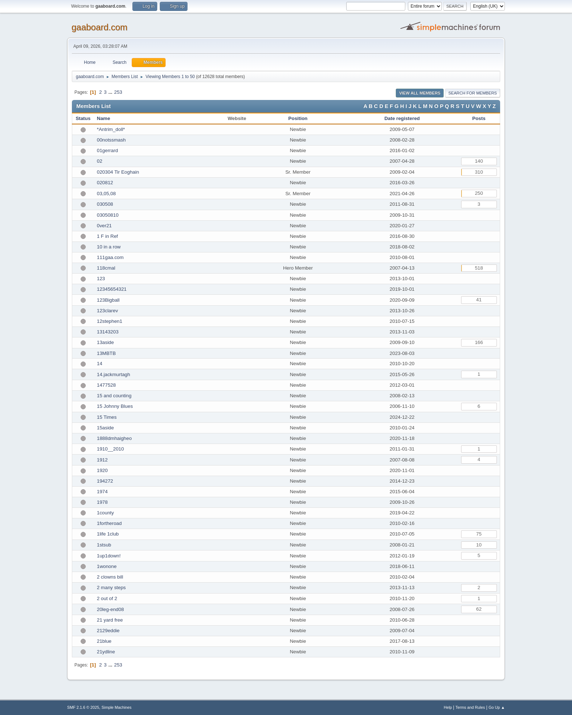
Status (83, 118)
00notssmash (111, 140)
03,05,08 (106, 193)
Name (103, 118)
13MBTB (106, 353)
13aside (105, 342)
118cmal (106, 268)
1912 (102, 460)
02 (100, 161)
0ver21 (104, 225)
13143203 (108, 332)
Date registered (402, 118)
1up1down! (109, 556)
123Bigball (108, 300)
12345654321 (112, 289)
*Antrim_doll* (111, 129)
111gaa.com (110, 257)
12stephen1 (110, 321)
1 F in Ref (107, 236)
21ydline (106, 651)
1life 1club (108, 534)
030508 (105, 204)
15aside (105, 427)
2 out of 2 (107, 598)
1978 (102, 502)
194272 (105, 481)
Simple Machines (116, 707)
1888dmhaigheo (114, 438)
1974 (102, 491)
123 (101, 278)
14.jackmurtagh (113, 374)
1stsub (104, 545)
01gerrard (107, 150)
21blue (104, 641)
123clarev (107, 310)
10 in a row (109, 247)
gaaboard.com (99, 27)
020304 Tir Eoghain (118, 172)
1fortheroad (109, 523)
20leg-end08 (110, 609)
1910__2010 (110, 449)
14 (100, 363)
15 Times (107, 417)
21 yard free (110, 620)
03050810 (108, 215)
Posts (479, 118)
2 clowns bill (110, 577)
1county (105, 512)
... (111, 92)
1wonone (107, 566)
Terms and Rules (470, 707)
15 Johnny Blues (115, 406)
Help (448, 707)
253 (118, 92)
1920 (102, 470)
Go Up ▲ (496, 707)
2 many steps (111, 587)
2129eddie (108, 630)
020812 (105, 182)
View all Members (419, 93)
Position (298, 118)
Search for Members (472, 93)
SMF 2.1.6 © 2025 (83, 707)
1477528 (106, 385)
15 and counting (114, 395)
